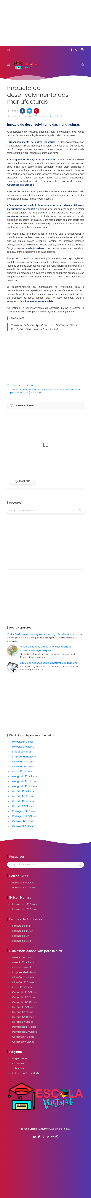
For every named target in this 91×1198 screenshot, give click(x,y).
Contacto (18, 1063)
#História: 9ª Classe (29, 389)
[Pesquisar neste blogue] (45, 511)
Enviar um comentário (23, 385)
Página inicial (19, 1058)
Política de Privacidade (25, 1073)
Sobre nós (18, 1068)
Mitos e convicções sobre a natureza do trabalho (48, 663)
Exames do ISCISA (22, 931)
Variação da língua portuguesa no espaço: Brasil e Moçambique (44, 634)
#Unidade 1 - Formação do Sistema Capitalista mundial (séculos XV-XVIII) (43, 391)
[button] (22, 111)
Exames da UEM (21, 941)
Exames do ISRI (21, 926)
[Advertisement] (45, 24)
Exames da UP (20, 936)
